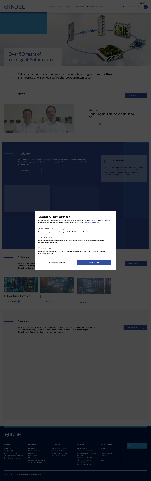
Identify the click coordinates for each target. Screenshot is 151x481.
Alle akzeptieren (94, 262)
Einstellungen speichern (57, 262)
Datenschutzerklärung (91, 222)
